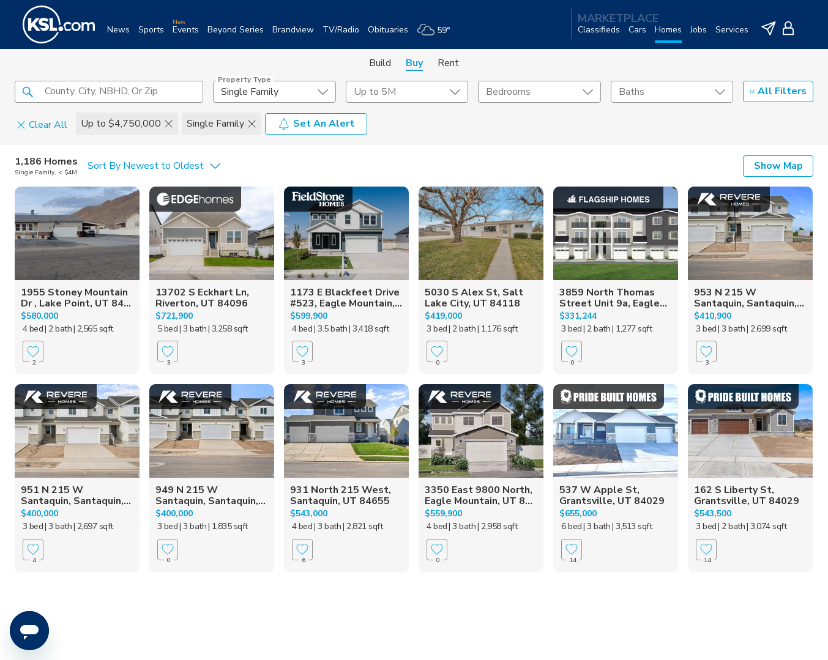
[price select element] (407, 92)
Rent (448, 63)
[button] (27, 91)
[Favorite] (33, 351)
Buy (414, 63)
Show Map (778, 165)
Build (380, 63)
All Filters (778, 91)
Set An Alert (316, 123)
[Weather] (438, 34)
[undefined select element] (274, 92)
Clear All (42, 124)
